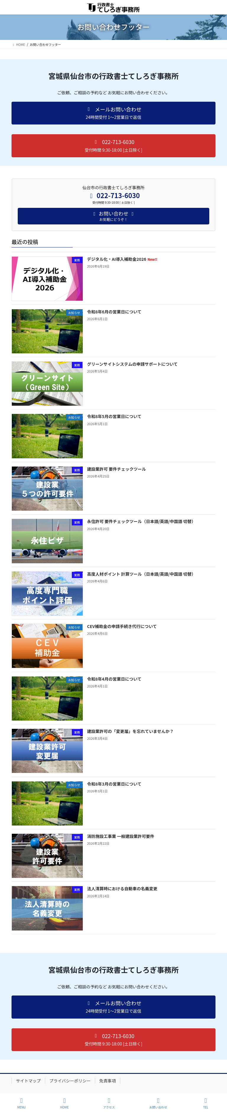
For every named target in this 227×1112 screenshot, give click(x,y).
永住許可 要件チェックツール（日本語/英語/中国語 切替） (141, 521)
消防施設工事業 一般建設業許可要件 (120, 836)
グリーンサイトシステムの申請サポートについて (132, 364)
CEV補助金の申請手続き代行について (122, 626)
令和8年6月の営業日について (114, 312)
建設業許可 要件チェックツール (116, 469)
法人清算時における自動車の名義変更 (122, 888)
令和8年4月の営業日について (114, 679)
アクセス (109, 1103)
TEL (206, 1103)
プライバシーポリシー (70, 1081)
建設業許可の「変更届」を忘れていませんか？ (130, 731)
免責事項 (107, 1081)
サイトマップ (28, 1081)
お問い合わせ (158, 1103)
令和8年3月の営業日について (114, 784)
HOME (64, 1103)
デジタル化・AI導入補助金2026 (122, 259)
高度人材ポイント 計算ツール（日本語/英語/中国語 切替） (141, 574)
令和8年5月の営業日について (114, 416)
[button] (113, 113)
